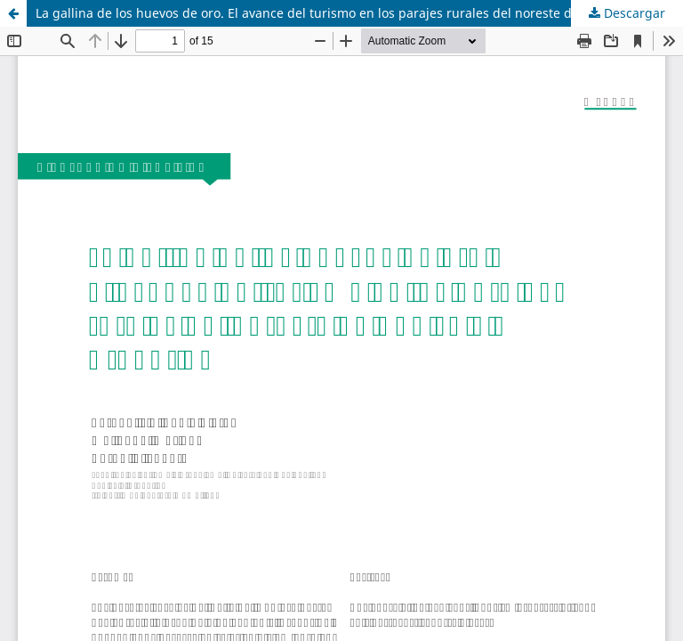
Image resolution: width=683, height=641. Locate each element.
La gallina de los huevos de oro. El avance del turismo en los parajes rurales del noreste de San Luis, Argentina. (359, 12)
